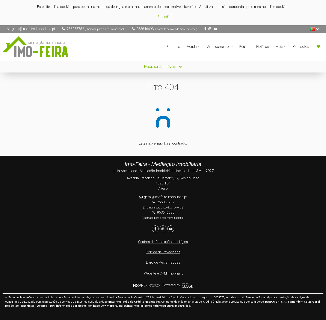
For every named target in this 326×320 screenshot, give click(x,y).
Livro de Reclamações (163, 262)
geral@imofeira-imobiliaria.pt (33, 29)
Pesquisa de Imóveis (163, 67)
